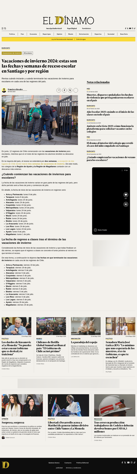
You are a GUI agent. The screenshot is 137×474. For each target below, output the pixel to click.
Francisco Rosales (15, 89)
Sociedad (111, 34)
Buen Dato (124, 34)
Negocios (98, 419)
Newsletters (86, 28)
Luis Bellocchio (75, 356)
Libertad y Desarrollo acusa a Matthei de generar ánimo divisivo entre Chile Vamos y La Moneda (68, 425)
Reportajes (47, 34)
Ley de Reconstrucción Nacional (62, 39)
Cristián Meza (5, 369)
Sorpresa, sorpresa (13, 422)
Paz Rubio (108, 372)
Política (12, 34)
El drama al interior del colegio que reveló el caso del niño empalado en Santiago (110, 144)
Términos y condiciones (73, 468)
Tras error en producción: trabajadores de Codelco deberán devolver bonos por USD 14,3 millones (113, 426)
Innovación (75, 339)
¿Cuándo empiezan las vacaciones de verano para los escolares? (111, 158)
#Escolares (28, 53)
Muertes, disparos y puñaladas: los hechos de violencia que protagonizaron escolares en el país (110, 97)
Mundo (70, 34)
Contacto (68, 463)
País (22, 34)
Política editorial (82, 463)
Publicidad (59, 468)
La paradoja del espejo (84, 342)
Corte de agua (81, 39)
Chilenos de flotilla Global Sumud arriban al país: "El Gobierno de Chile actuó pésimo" (50, 346)
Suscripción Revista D (54, 28)
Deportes (98, 34)
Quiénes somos (54, 463)
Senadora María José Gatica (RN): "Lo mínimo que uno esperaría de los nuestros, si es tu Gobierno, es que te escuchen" (120, 349)
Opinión (59, 34)
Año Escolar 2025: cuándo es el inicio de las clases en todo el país (110, 113)
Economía (33, 34)
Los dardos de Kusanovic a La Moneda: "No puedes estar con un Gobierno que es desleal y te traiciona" (16, 348)
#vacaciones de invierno (12, 53)
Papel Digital (72, 28)
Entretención (84, 34)
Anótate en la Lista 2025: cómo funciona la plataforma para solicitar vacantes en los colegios (110, 128)
